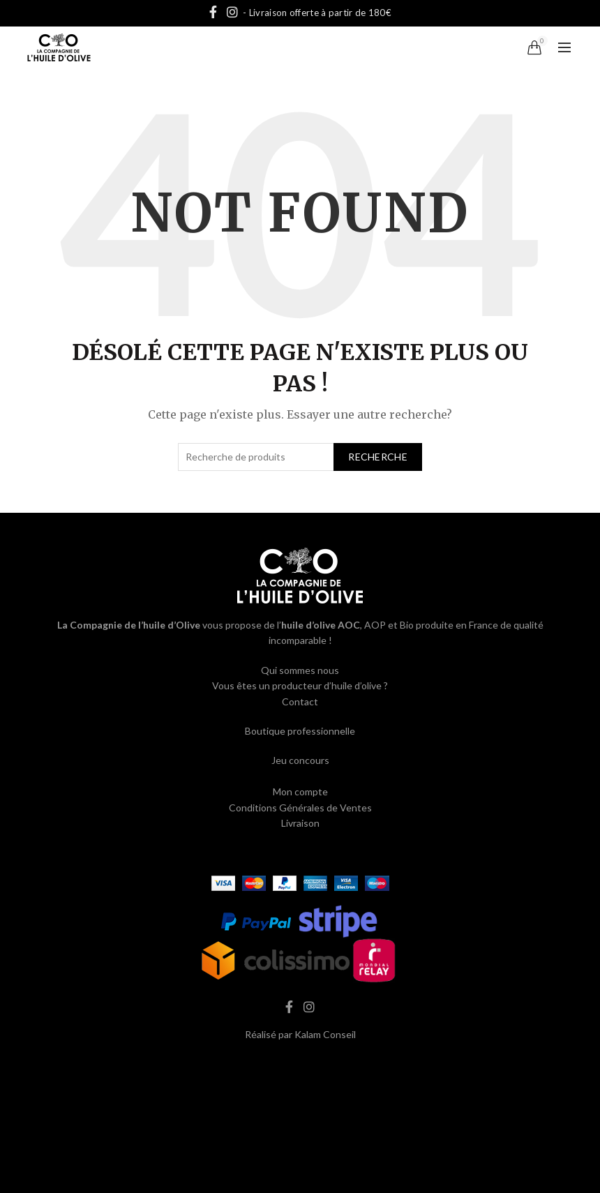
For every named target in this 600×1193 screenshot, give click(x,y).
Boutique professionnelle (300, 731)
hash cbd (300, 1064)
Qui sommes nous (300, 670)
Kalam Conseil (325, 1034)
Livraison (300, 823)
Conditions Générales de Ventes (300, 807)
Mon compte (300, 791)
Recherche (377, 457)
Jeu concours (300, 760)
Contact (300, 701)
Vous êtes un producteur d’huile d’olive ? (300, 685)
